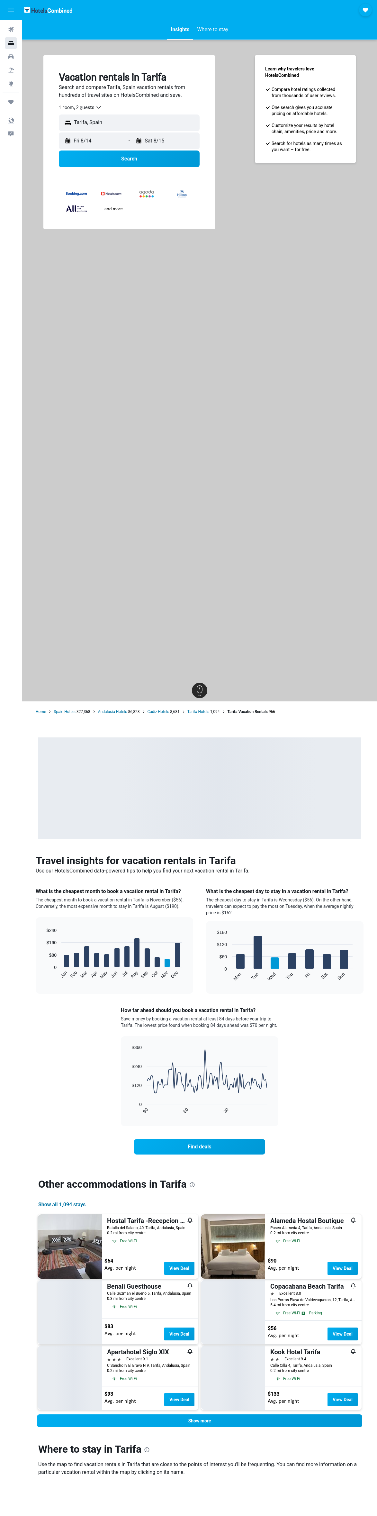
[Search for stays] (11, 43)
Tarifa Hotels (198, 711)
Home (41, 711)
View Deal (179, 1268)
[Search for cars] (11, 56)
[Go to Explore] (11, 83)
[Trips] (11, 102)
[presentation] (192, 1185)
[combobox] (80, 107)
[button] (11, 10)
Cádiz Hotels (158, 711)
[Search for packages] (11, 70)
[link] (199, 1147)
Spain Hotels (65, 711)
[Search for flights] (11, 29)
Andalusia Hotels (112, 711)
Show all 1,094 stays (62, 1204)
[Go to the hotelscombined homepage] (48, 10)
